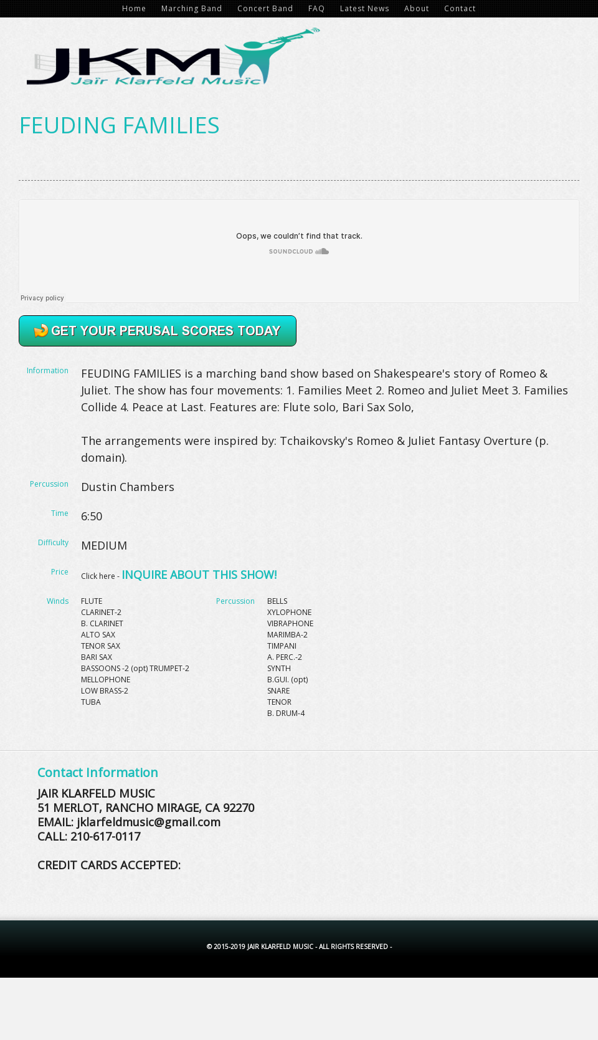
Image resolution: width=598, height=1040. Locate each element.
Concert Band (265, 8)
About (416, 8)
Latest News (364, 8)
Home (134, 8)
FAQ (316, 8)
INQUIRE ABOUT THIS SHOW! (199, 574)
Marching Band (191, 8)
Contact (460, 8)
